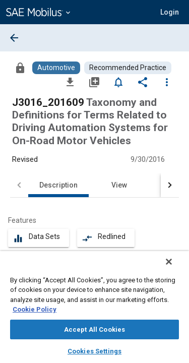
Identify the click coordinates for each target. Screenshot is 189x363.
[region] (94, 310)
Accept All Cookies (94, 329)
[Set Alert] (118, 82)
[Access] (20, 67)
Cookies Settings (94, 351)
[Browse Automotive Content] (56, 68)
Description (58, 185)
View (119, 185)
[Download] (70, 82)
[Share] (143, 82)
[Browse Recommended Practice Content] (127, 68)
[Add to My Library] (94, 82)
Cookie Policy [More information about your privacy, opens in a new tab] (34, 309)
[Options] (167, 82)
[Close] (176, 268)
